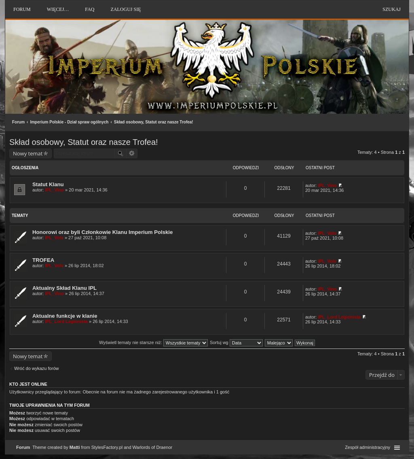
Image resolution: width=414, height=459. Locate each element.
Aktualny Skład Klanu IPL (64, 288)
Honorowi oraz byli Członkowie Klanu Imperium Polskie (102, 232)
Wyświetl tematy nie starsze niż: (153, 342)
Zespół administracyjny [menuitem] (367, 447)
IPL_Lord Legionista (66, 321)
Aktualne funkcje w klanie (64, 316)
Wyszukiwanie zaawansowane (132, 153)
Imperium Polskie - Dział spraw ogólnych (69, 122)
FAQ (89, 9)
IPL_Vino (54, 189)
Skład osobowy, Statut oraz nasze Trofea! (153, 122)
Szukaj (391, 9)
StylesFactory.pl (107, 447)
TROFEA (43, 260)
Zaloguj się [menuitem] (125, 9)
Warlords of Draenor (153, 447)
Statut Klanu (48, 184)
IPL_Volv (54, 237)
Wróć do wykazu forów (36, 368)
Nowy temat (27, 153)
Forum (18, 122)
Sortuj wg (236, 342)
